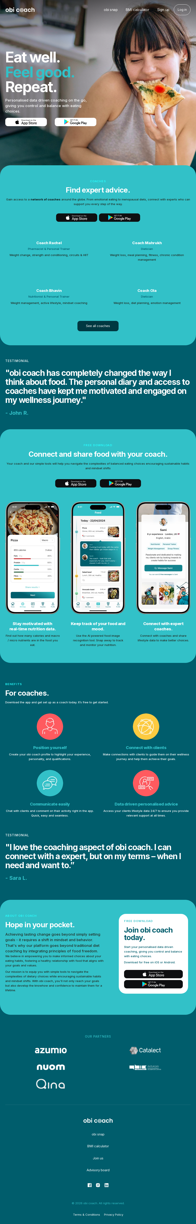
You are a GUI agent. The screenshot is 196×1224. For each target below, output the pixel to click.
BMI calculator (137, 9)
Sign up (163, 9)
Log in (182, 9)
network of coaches (45, 199)
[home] (20, 9)
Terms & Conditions (86, 1214)
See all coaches (98, 326)
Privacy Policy (113, 1214)
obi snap (110, 9)
